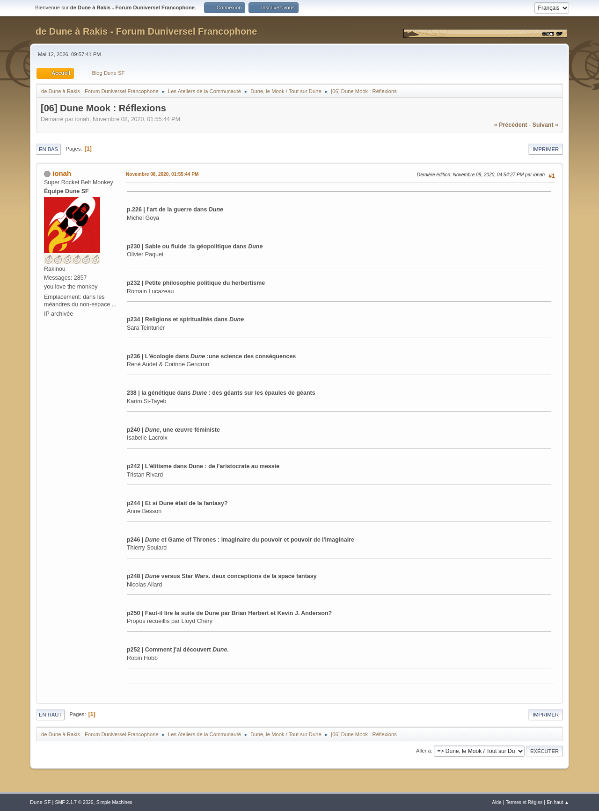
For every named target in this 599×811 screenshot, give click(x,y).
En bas (48, 149)
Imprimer (546, 149)
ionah (61, 173)
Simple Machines (114, 802)
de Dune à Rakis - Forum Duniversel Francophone (146, 31)
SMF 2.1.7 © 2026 (74, 802)
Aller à (423, 750)
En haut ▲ (558, 802)
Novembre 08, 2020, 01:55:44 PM (162, 174)
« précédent (510, 125)
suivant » (545, 125)
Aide (496, 802)
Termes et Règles (524, 802)
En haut (50, 714)
